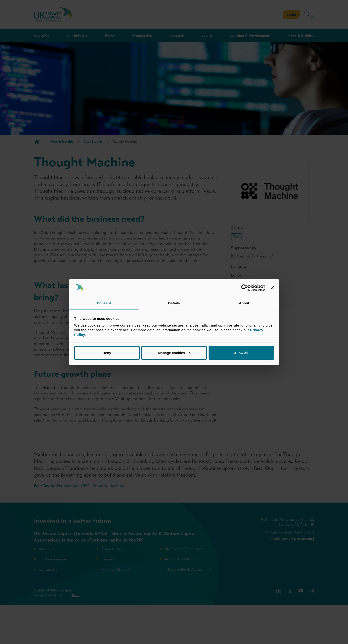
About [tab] (244, 303)
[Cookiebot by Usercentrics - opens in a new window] (244, 287)
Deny (107, 353)
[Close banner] (272, 287)
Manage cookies (174, 353)
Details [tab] (174, 303)
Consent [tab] (104, 303)
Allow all (241, 353)
